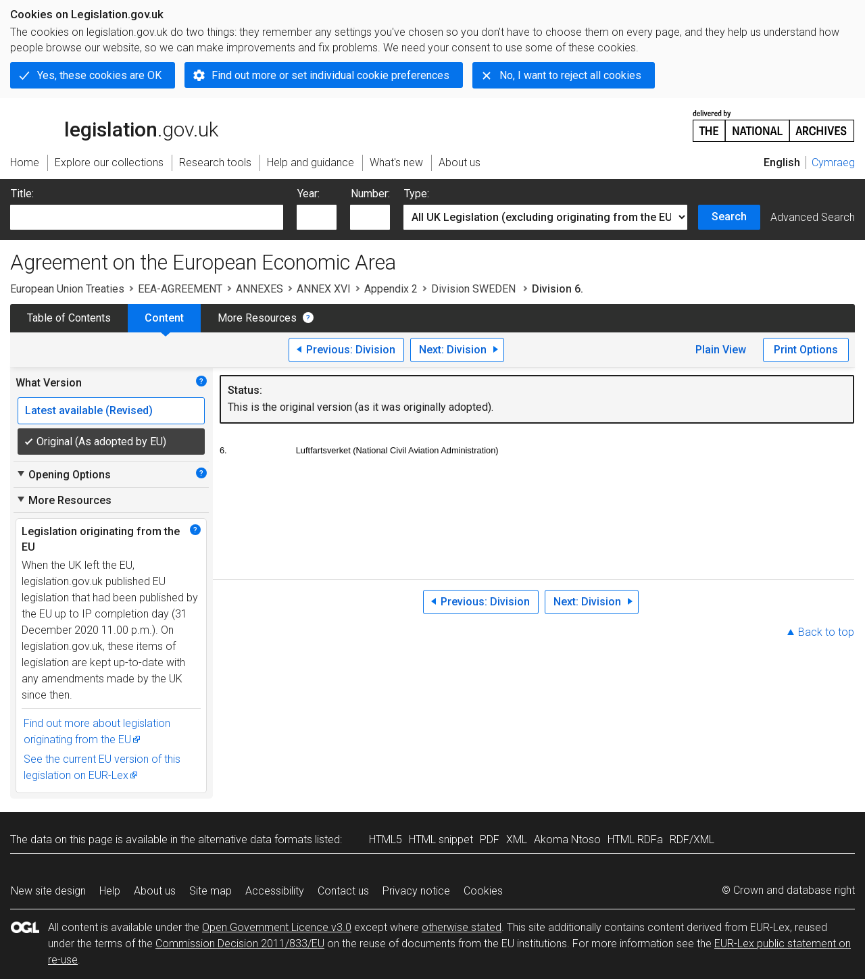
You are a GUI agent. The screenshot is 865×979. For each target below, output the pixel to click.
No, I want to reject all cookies (570, 75)
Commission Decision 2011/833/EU (239, 943)
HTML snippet (441, 839)
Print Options (806, 349)
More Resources (257, 317)
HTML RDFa (635, 839)
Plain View (720, 349)
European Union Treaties (67, 288)
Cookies (483, 890)
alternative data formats (255, 839)
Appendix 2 (391, 288)
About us (155, 890)
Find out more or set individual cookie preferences (330, 75)
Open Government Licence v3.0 (276, 927)
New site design (48, 890)
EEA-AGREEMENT (180, 288)
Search (729, 216)
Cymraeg (833, 162)
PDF (489, 839)
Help (109, 890)
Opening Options (63, 474)
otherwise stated (461, 927)
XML (516, 839)
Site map (210, 890)
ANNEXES (259, 288)
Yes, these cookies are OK (99, 75)
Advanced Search (812, 217)
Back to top (826, 632)
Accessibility (274, 890)
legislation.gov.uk (114, 125)
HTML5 (385, 839)
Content (164, 317)
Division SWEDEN (474, 288)
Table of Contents (69, 317)
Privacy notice (416, 890)
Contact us (343, 890)
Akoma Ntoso (567, 839)
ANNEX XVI (324, 288)
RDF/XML (692, 839)
